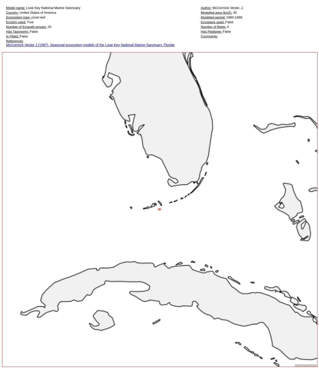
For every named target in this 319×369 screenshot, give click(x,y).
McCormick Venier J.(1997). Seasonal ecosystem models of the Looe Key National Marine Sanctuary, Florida (90, 45)
